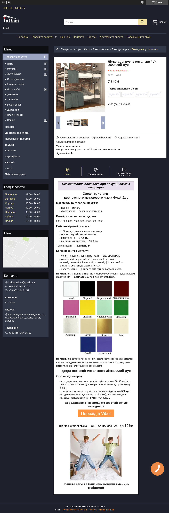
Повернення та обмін (139, 36)
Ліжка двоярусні (120, 49)
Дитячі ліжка (14, 74)
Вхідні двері (14, 104)
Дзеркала (12, 94)
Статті (8, 168)
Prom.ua (101, 506)
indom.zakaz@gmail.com (22, 282)
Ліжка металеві (100, 49)
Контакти (78, 36)
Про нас (65, 36)
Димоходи (13, 109)
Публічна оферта (15, 174)
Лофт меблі (13, 89)
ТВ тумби (12, 99)
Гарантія (10, 162)
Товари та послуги (42, 36)
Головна (23, 36)
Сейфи (11, 120)
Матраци (12, 69)
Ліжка (87, 49)
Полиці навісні (15, 115)
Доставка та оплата (111, 36)
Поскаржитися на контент (75, 510)
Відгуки (91, 36)
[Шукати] (142, 22)
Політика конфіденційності (101, 510)
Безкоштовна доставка (72, 141)
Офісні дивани (15, 79)
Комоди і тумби (15, 84)
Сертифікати (12, 156)
